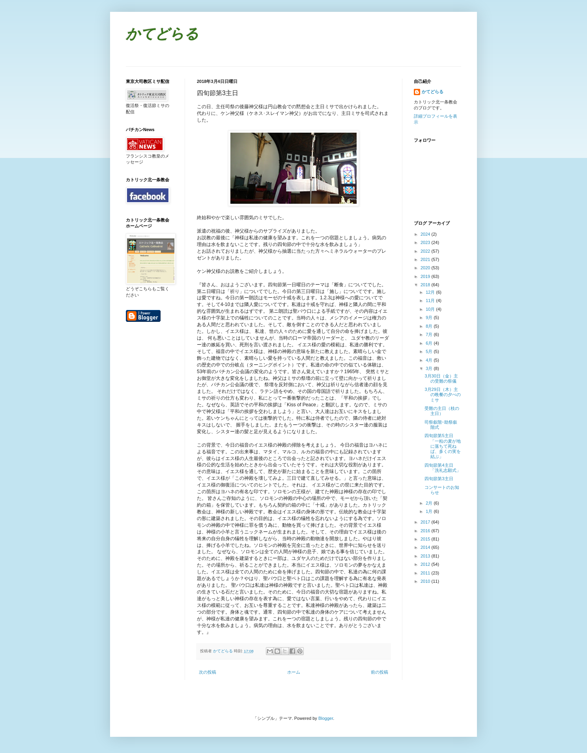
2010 (426, 581)
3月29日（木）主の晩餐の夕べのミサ (442, 394)
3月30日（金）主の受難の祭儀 (441, 378)
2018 (426, 284)
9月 (430, 317)
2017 (426, 522)
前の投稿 (379, 672)
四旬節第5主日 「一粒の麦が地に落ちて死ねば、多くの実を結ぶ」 (442, 446)
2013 (426, 556)
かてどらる (162, 35)
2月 (430, 503)
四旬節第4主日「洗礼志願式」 (442, 468)
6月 (430, 343)
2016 (426, 530)
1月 (430, 511)
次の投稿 (207, 672)
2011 (426, 573)
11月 (431, 300)
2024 (426, 234)
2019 (426, 276)
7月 (430, 334)
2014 (426, 547)
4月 (430, 360)
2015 (426, 539)
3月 (430, 368)
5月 (430, 351)
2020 (426, 267)
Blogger (325, 718)
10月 (431, 309)
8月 (430, 326)
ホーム (293, 672)
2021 (426, 259)
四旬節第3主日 (438, 478)
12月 (431, 292)
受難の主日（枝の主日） (441, 411)
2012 (426, 564)
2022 (426, 251)
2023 (426, 242)
